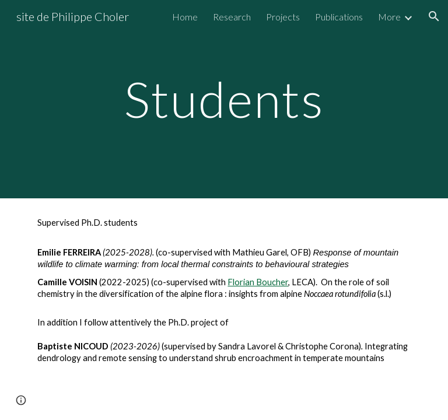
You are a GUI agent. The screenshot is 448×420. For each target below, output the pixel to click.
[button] (434, 16)
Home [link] (185, 16)
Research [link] (232, 16)
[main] (223, 98)
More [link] (389, 16)
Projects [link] (283, 16)
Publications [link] (339, 16)
